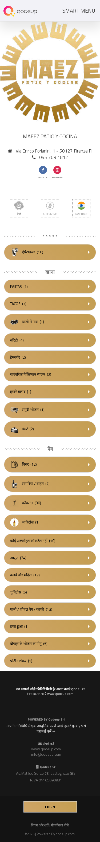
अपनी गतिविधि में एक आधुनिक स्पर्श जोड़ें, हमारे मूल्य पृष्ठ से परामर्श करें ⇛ (46, 728)
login (50, 807)
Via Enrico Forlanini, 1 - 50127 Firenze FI (54, 150)
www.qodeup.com (46, 749)
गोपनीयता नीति (60, 825)
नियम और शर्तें (40, 825)
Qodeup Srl (56, 719)
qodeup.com (65, 834)
